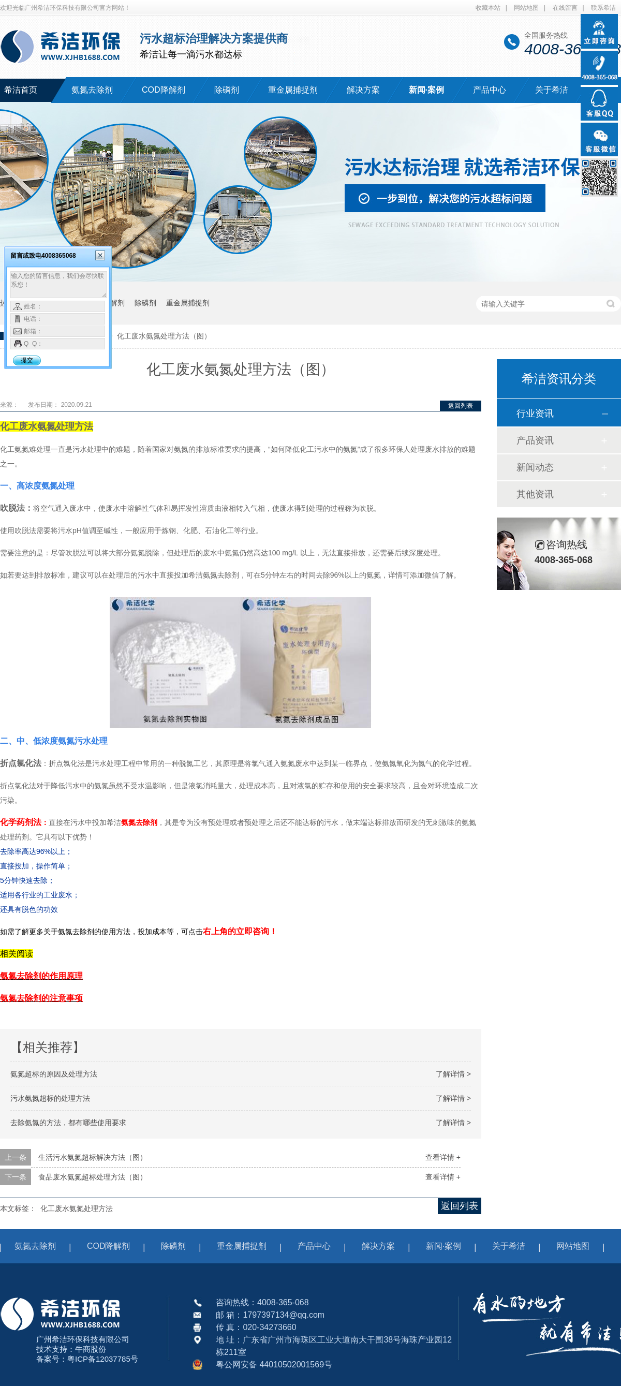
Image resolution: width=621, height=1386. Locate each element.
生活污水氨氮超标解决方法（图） (92, 1157)
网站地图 (526, 7)
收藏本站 (488, 7)
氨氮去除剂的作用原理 (41, 975)
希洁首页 (20, 89)
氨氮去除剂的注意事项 (41, 998)
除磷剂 (226, 89)
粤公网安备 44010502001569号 (274, 1364)
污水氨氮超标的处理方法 (50, 1098)
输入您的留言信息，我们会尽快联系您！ (59, 285)
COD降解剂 (163, 89)
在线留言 (565, 7)
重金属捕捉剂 (293, 89)
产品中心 (489, 89)
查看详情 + (443, 1157)
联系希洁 (603, 7)
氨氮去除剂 (92, 89)
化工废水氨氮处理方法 (76, 1208)
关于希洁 (551, 89)
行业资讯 (535, 413)
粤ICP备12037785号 (102, 1358)
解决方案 (363, 89)
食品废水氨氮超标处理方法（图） (92, 1177)
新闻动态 (535, 467)
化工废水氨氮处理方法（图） (164, 336)
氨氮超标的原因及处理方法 (53, 1074)
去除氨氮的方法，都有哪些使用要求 (68, 1122)
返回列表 (460, 405)
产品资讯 (535, 440)
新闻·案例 (426, 89)
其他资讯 (535, 494)
